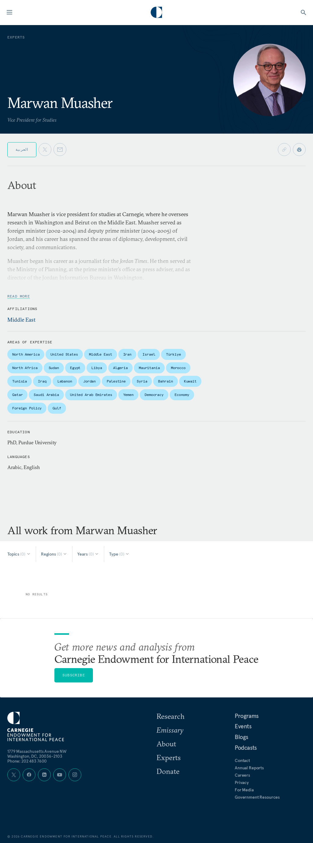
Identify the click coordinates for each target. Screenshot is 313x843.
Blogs (241, 737)
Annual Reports (249, 768)
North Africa (25, 367)
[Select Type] (119, 554)
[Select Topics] (19, 554)
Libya (96, 367)
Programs (247, 715)
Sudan (54, 367)
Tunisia (19, 381)
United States (64, 354)
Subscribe (73, 675)
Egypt (75, 367)
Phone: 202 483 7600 (27, 761)
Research (170, 716)
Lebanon (64, 381)
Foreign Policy (27, 408)
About (166, 743)
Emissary (169, 729)
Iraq (42, 381)
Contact (242, 760)
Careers (242, 775)
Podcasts (246, 747)
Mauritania (149, 367)
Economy (182, 394)
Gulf (57, 408)
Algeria (120, 367)
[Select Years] (88, 554)
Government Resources (257, 797)
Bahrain (165, 381)
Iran (127, 354)
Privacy (242, 782)
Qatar (17, 394)
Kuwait (190, 381)
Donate (167, 771)
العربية (22, 149)
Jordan (89, 381)
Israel (148, 354)
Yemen (128, 394)
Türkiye (173, 354)
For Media (244, 790)
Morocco (178, 367)
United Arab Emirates (91, 394)
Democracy (154, 394)
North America (25, 354)
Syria (142, 381)
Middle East (21, 319)
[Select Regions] (54, 554)
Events (243, 726)
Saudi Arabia (46, 394)
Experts (168, 757)
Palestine (116, 381)
